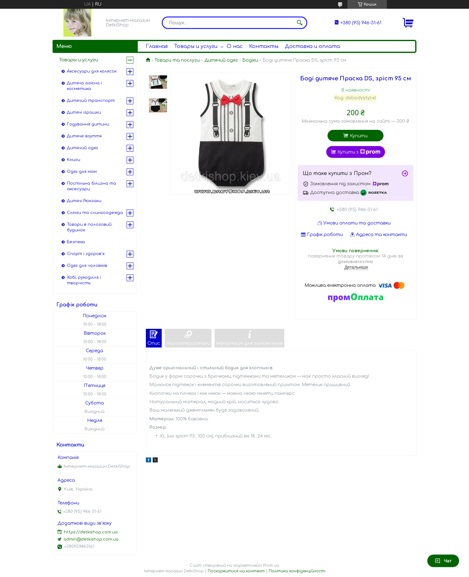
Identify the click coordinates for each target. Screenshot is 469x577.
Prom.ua (271, 565)
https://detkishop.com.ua (91, 532)
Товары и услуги (195, 46)
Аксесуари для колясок (92, 71)
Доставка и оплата (312, 46)
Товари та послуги (177, 60)
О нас (235, 46)
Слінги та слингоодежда (95, 212)
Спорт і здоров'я (85, 254)
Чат (443, 561)
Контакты (263, 46)
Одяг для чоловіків (87, 265)
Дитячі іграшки (84, 112)
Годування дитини (88, 124)
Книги (73, 160)
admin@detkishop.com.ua (90, 539)
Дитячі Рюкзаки (84, 201)
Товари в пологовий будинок (89, 227)
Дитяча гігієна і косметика (84, 86)
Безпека (76, 242)
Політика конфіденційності (297, 571)
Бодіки (250, 60)
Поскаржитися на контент (236, 571)
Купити (359, 136)
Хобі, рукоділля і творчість (84, 280)
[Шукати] (299, 23)
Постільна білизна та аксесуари (91, 186)
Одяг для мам (82, 171)
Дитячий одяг (221, 60)
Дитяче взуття (84, 136)
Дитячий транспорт (91, 100)
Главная (157, 46)
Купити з (358, 152)
